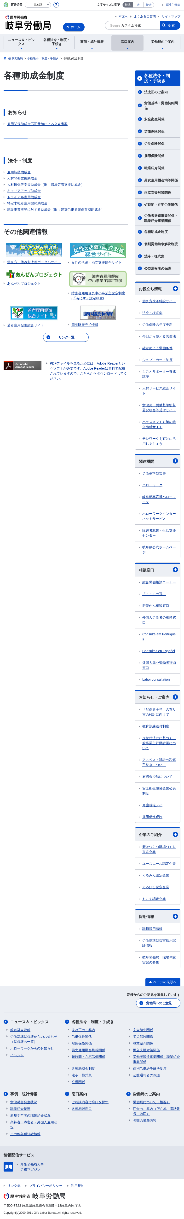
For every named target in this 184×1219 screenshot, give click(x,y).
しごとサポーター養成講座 (159, 374)
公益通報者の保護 (157, 268)
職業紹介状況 (20, 1109)
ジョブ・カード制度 (157, 360)
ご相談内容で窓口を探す (90, 1102)
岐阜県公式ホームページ (159, 549)
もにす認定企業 (154, 899)
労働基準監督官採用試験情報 (159, 943)
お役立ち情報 (158, 288)
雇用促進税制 (152, 817)
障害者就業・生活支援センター (159, 532)
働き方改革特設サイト (159, 301)
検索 (171, 25)
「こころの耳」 (154, 594)
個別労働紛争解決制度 (161, 244)
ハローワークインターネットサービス (159, 516)
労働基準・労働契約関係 (161, 105)
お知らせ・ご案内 (158, 697)
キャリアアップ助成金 (24, 191)
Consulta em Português (159, 636)
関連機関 (158, 461)
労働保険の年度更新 (157, 324)
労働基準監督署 (154, 473)
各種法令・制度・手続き (157, 78)
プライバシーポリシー (46, 1186)
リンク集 (14, 1186)
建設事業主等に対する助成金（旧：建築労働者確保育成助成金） (55, 209)
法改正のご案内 (156, 92)
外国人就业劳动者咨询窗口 (159, 665)
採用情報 (158, 916)
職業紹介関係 (154, 168)
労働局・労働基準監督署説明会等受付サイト (159, 407)
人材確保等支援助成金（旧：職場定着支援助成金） (45, 184)
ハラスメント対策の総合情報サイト (159, 424)
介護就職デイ (152, 805)
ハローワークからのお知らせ (32, 1048)
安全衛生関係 (154, 119)
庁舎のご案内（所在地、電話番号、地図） (156, 1111)
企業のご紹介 (158, 834)
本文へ (123, 16)
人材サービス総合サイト (159, 390)
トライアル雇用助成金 (24, 197)
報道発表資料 (20, 1030)
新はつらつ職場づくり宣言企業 (159, 849)
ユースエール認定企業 (159, 863)
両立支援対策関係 (157, 192)
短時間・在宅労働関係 (161, 205)
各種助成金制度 (156, 232)
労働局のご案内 (146, 1094)
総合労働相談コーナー (159, 582)
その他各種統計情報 (25, 1134)
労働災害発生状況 (23, 1102)
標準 (128, 4)
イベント (17, 1055)
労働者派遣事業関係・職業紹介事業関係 (161, 218)
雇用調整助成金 (19, 172)
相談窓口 (158, 569)
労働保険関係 (154, 131)
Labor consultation (156, 679)
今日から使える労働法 (159, 336)
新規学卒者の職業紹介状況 (30, 1115)
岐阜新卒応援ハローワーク (159, 499)
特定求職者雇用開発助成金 (27, 203)
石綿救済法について (157, 776)
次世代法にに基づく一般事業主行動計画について (159, 743)
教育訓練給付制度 (155, 726)
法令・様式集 (154, 256)
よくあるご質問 (145, 16)
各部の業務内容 (144, 1120)
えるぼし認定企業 (155, 887)
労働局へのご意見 (159, 1003)
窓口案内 (79, 1094)
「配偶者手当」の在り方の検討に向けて (159, 712)
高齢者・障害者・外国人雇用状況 (33, 1124)
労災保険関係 (154, 143)
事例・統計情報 (23, 1094)
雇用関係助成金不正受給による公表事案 (37, 124)
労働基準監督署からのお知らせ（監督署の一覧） (33, 1039)
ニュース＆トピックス (29, 1022)
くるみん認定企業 (155, 875)
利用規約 (77, 1186)
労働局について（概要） (151, 1102)
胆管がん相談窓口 (155, 606)
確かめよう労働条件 (157, 348)
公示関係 (78, 1082)
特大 (149, 4)
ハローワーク (152, 485)
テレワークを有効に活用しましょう (159, 441)
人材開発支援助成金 (22, 178)
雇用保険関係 (154, 156)
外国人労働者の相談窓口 (159, 619)
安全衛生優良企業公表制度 (159, 790)
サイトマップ (171, 16)
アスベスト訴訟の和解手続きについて (159, 762)
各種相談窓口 (82, 1109)
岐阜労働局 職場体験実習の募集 (159, 959)
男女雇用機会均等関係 (161, 180)
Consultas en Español (158, 651)
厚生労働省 (173, 4)
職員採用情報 (152, 929)
